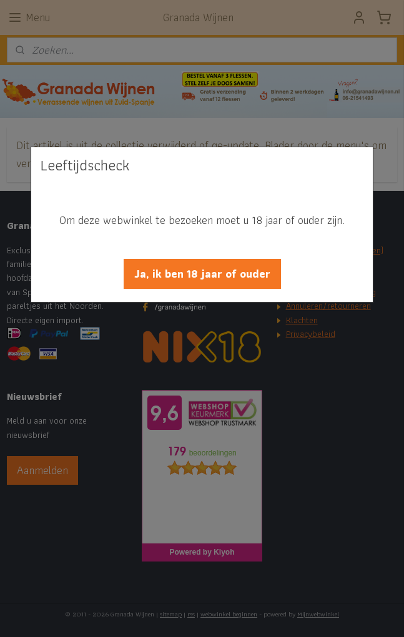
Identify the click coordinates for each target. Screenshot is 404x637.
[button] (202, 274)
